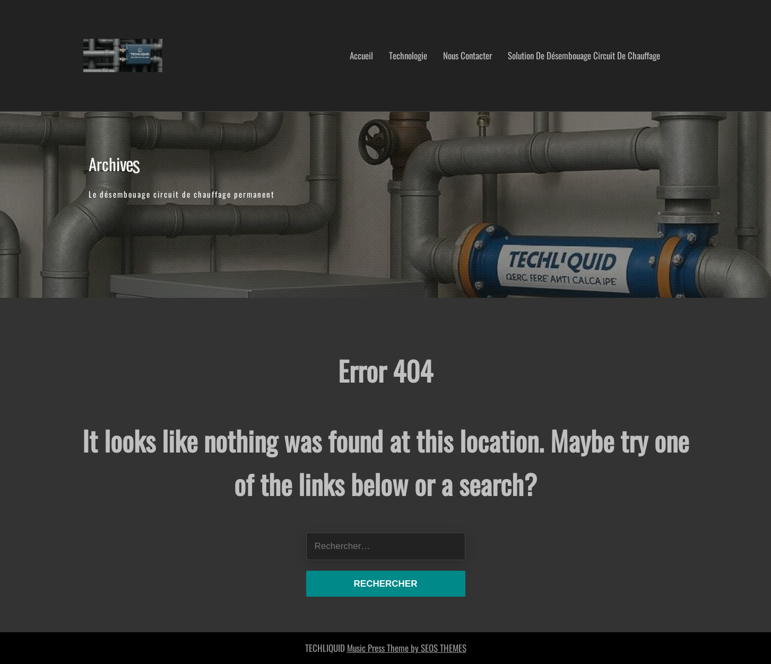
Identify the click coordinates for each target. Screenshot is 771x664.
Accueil (361, 55)
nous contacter (467, 55)
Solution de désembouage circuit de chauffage (584, 55)
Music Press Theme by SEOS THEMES (406, 647)
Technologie (408, 55)
